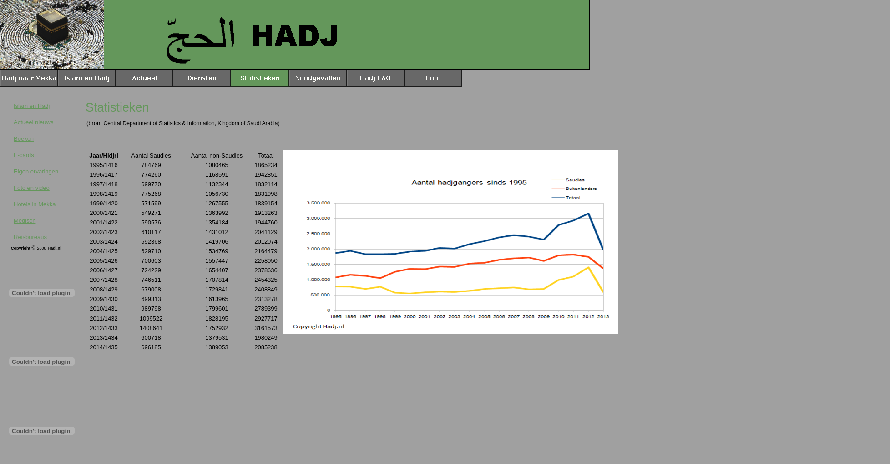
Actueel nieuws (33, 122)
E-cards (24, 155)
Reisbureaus (30, 237)
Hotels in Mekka (35, 204)
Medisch (24, 220)
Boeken (24, 138)
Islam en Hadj (32, 105)
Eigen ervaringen (36, 171)
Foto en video (32, 187)
